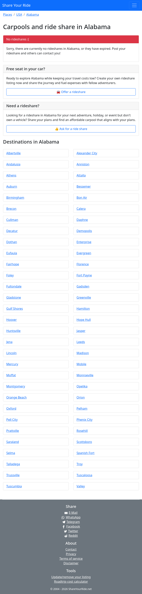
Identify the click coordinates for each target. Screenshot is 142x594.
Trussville (12, 475)
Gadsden (83, 286)
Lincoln (11, 353)
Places (7, 14)
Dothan (11, 242)
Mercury (12, 364)
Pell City (12, 420)
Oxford (11, 408)
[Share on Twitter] (71, 531)
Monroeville (85, 375)
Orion (81, 397)
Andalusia (13, 164)
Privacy (71, 554)
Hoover (11, 320)
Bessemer (84, 186)
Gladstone (13, 297)
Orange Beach (16, 397)
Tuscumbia (14, 486)
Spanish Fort (85, 453)
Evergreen (84, 253)
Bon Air (82, 197)
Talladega (13, 464)
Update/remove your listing (71, 577)
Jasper (81, 331)
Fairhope (12, 264)
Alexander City (87, 153)
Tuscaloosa (84, 475)
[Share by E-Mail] (71, 512)
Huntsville (13, 331)
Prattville (12, 431)
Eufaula (11, 253)
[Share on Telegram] (71, 522)
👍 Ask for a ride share (71, 129)
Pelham (82, 408)
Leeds (81, 342)
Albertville (13, 153)
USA (19, 14)
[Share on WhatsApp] (71, 517)
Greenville (84, 297)
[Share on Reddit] (71, 535)
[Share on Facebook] (71, 526)
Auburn (11, 186)
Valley (81, 486)
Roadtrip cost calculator (71, 581)
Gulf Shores (14, 308)
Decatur (12, 231)
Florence (83, 264)
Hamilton (83, 308)
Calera (81, 209)
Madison (83, 353)
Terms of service (71, 558)
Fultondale (14, 286)
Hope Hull (84, 320)
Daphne (82, 220)
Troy (80, 464)
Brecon (11, 209)
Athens (11, 175)
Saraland (12, 442)
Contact (71, 549)
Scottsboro (84, 442)
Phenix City (84, 420)
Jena (9, 342)
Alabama (32, 14)
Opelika (82, 386)
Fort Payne (84, 275)
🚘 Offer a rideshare (71, 92)
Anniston (83, 164)
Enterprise (84, 242)
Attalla (81, 175)
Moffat (11, 375)
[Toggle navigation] (134, 5)
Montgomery (15, 386)
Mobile (81, 364)
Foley (10, 275)
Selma (10, 453)
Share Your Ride (16, 5)
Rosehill (82, 431)
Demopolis (84, 231)
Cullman (12, 220)
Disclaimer (71, 563)
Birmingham (15, 197)
